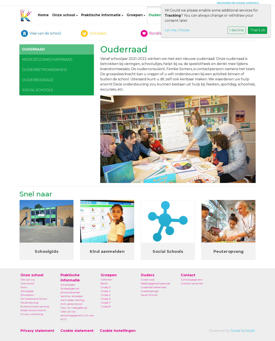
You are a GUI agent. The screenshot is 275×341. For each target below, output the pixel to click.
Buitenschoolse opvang (34, 306)
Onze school (64, 15)
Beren (104, 283)
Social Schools (37, 90)
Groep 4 (106, 291)
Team (23, 287)
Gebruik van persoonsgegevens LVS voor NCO (77, 315)
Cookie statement (76, 331)
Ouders (156, 15)
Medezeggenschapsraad (47, 60)
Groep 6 (105, 298)
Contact (188, 275)
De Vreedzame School (33, 298)
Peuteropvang (29, 302)
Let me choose (177, 30)
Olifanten (106, 279)
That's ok (257, 30)
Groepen (135, 15)
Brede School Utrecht (33, 310)
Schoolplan (27, 294)
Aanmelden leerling (72, 300)
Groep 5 (105, 294)
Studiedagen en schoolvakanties (70, 290)
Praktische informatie (101, 15)
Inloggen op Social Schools (238, 2)
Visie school (27, 283)
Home (43, 15)
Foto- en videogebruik (73, 307)
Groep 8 (106, 306)
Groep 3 (105, 287)
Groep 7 (105, 302)
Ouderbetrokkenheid (44, 70)
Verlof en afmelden (71, 296)
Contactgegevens (191, 279)
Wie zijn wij (27, 279)
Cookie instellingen (118, 331)
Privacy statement (37, 331)
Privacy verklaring (31, 314)
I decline (236, 30)
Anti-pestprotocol (71, 303)
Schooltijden (67, 284)
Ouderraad (33, 49)
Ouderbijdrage (38, 80)
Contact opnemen (192, 283)
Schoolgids (26, 291)
